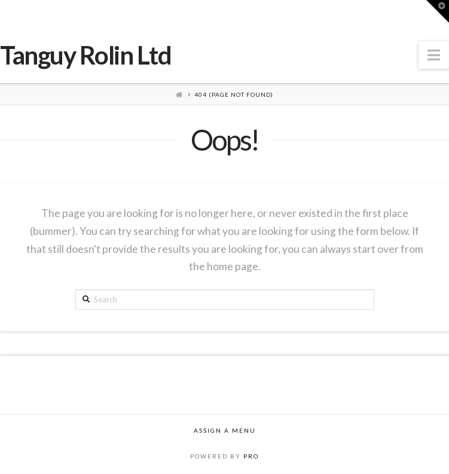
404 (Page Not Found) (233, 94)
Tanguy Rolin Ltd (85, 55)
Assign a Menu (225, 430)
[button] (434, 55)
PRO (251, 456)
